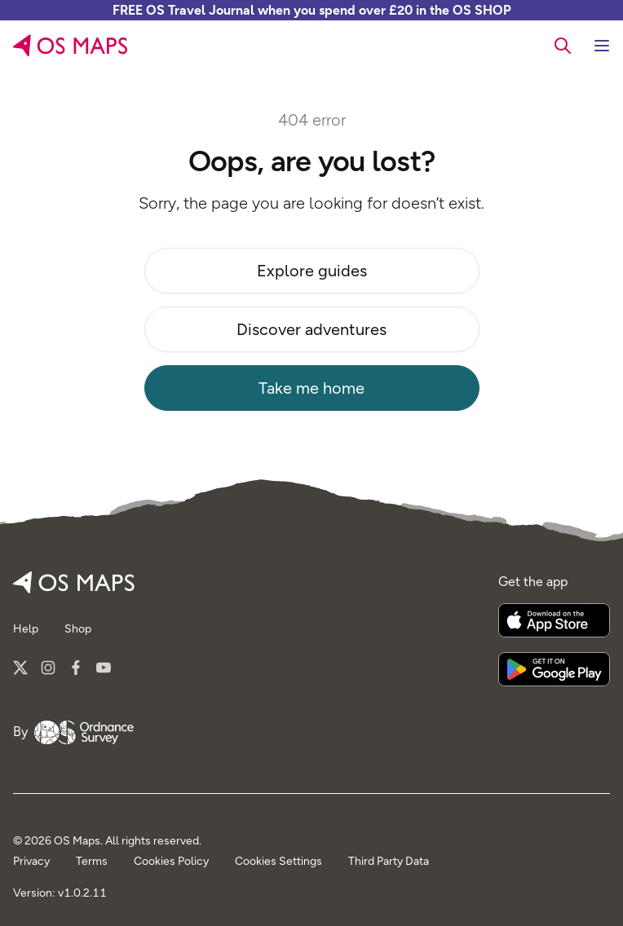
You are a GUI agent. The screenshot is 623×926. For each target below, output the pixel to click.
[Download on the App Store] (554, 620)
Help (25, 629)
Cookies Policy (171, 861)
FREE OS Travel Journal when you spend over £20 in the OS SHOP (312, 10)
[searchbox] (562, 44)
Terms (92, 861)
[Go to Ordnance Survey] (84, 732)
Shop (77, 629)
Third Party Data (388, 861)
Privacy (31, 861)
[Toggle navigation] (601, 45)
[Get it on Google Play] (554, 669)
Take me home (311, 388)
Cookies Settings (278, 861)
